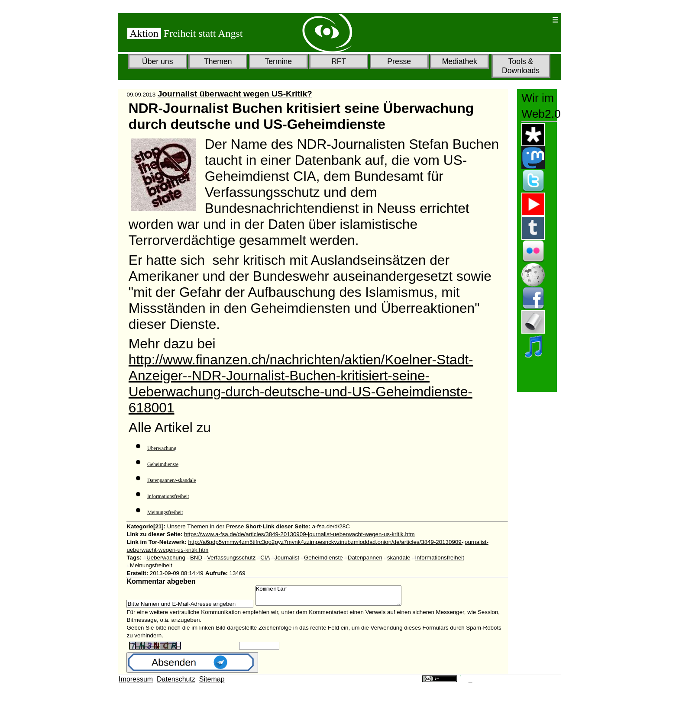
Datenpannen (365, 557)
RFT (338, 61)
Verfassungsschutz (231, 557)
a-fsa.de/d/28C (330, 526)
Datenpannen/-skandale (171, 480)
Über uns (157, 61)
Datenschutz (176, 683)
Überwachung (161, 448)
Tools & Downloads (521, 66)
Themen (218, 61)
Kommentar (337, 597)
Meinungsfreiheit (165, 512)
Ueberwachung (165, 557)
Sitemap (212, 683)
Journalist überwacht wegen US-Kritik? (235, 93)
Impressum (136, 683)
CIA (264, 557)
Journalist (287, 557)
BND (196, 557)
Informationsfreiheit (168, 496)
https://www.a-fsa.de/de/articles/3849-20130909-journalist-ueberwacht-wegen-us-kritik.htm (299, 534)
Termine (278, 61)
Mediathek (459, 61)
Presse (399, 61)
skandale (398, 557)
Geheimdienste (162, 464)
